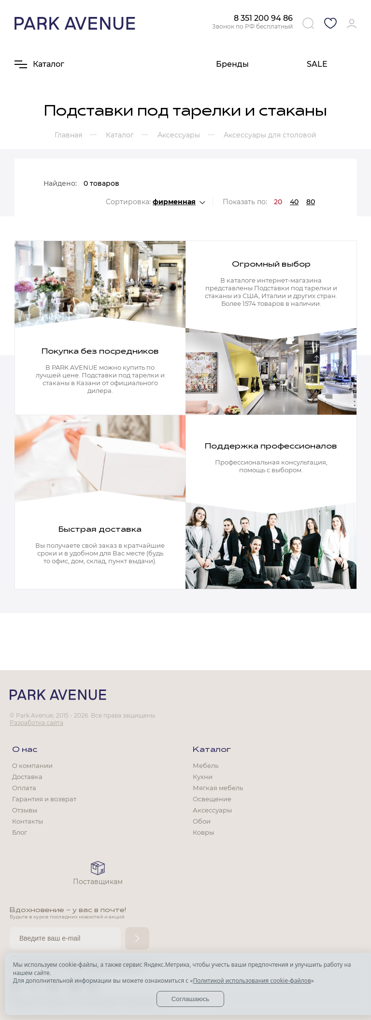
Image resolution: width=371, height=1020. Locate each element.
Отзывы (24, 810)
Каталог (212, 750)
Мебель (205, 765)
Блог (19, 832)
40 (294, 201)
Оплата (24, 788)
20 (278, 201)
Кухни (203, 776)
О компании (32, 765)
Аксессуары (212, 810)
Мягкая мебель (218, 788)
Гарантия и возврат (44, 799)
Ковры (203, 832)
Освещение (212, 799)
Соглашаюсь (190, 999)
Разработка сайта (36, 722)
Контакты (27, 821)
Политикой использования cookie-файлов (252, 980)
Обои (202, 821)
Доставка (27, 776)
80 (310, 201)
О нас (24, 750)
